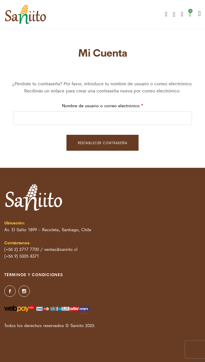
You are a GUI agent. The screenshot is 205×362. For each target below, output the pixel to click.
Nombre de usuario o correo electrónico (113, 104)
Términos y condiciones (33, 274)
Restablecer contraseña (102, 142)
